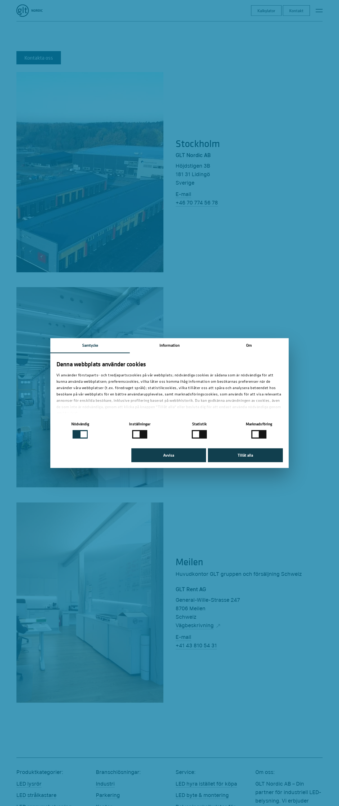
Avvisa (168, 455)
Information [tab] (169, 345)
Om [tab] (249, 345)
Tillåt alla (245, 455)
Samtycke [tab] (90, 345)
